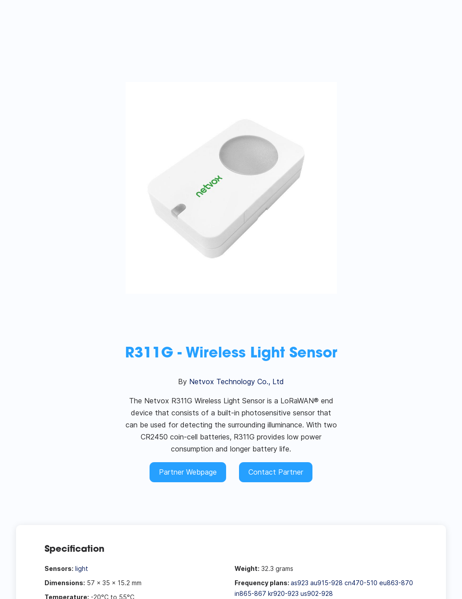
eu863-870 (396, 583)
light (81, 568)
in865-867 (250, 593)
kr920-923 (283, 593)
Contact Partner (275, 472)
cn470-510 (360, 583)
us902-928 (316, 593)
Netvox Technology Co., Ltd (236, 381)
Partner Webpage (188, 472)
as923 (299, 583)
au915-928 (326, 583)
